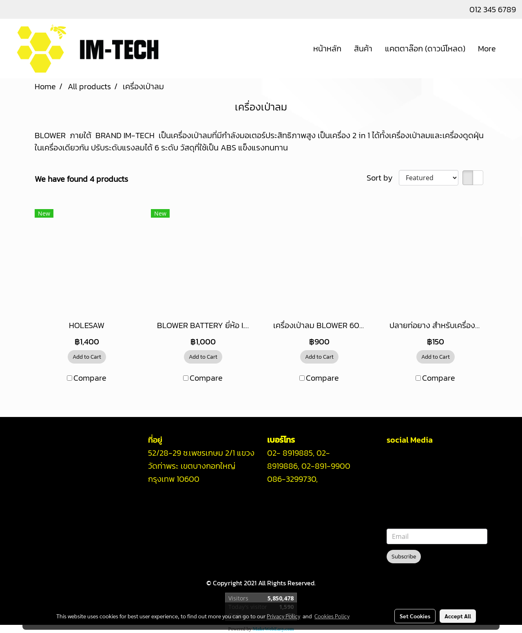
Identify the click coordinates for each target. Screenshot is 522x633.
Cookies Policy (331, 616)
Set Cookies (415, 616)
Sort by (383, 178)
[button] (509, 48)
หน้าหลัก (327, 48)
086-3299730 (291, 479)
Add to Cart (87, 357)
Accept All (458, 616)
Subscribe (404, 556)
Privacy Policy (283, 616)
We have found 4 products (81, 179)
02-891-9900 (325, 466)
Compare (89, 378)
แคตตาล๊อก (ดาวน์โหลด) (425, 48)
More (487, 48)
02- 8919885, (290, 453)
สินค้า (363, 48)
